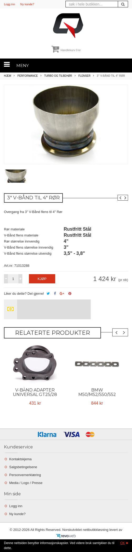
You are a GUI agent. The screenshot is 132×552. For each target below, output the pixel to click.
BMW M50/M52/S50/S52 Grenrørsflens (97, 394)
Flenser (84, 75)
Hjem (7, 75)
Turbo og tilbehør (58, 75)
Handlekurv (66, 50)
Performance (27, 75)
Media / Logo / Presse (25, 483)
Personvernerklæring (25, 475)
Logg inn (9, 4)
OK (122, 543)
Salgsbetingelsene (23, 467)
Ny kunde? (27, 4)
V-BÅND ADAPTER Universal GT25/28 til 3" (35, 394)
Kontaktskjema (20, 459)
